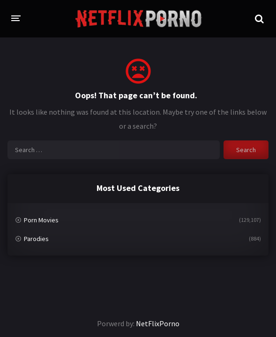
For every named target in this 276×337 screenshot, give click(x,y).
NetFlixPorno (157, 323)
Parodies (36, 238)
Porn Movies (41, 220)
